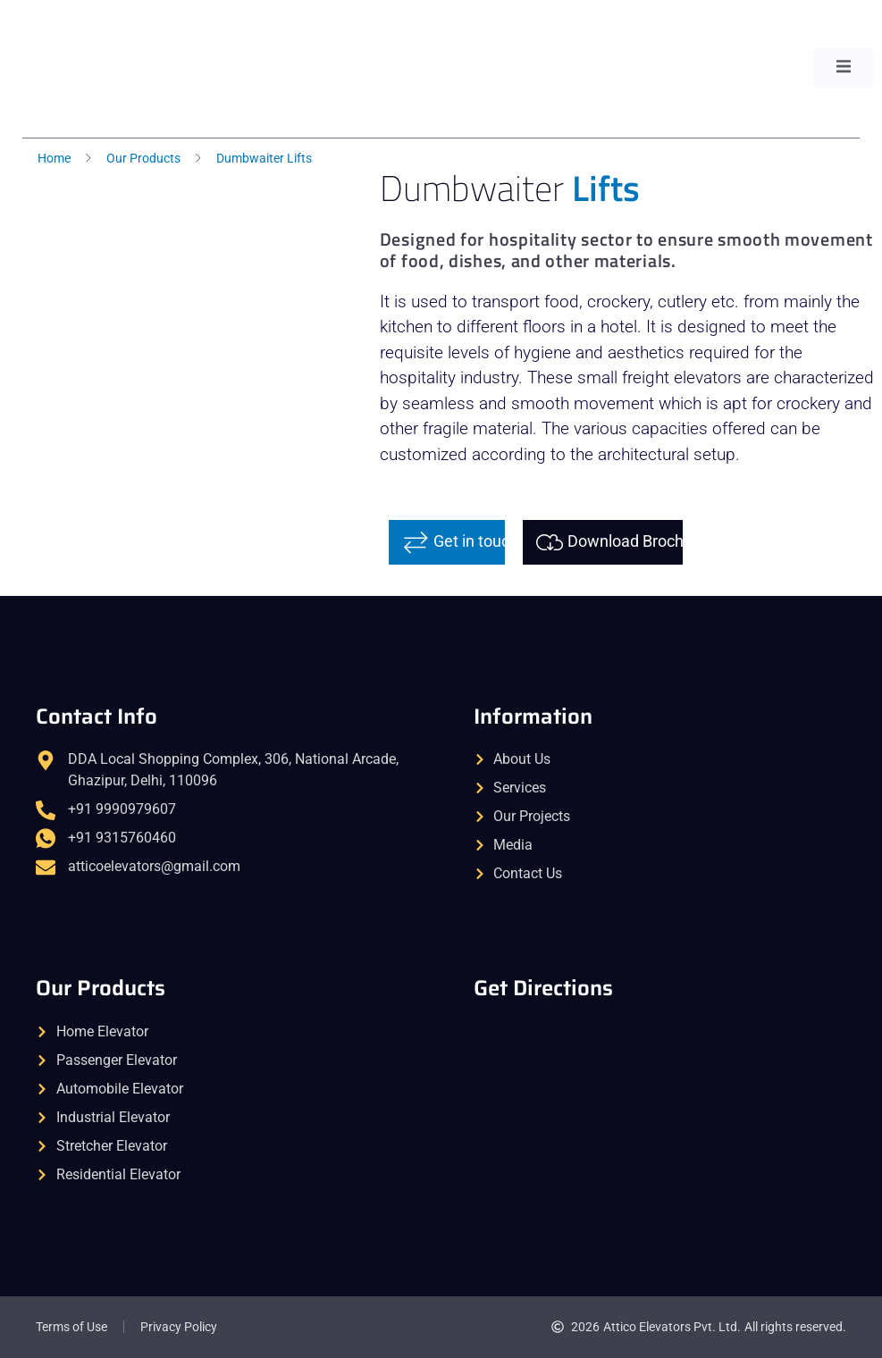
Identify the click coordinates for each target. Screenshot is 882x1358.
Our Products (143, 158)
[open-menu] (843, 68)
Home (54, 158)
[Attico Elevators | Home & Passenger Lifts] (660, 1106)
